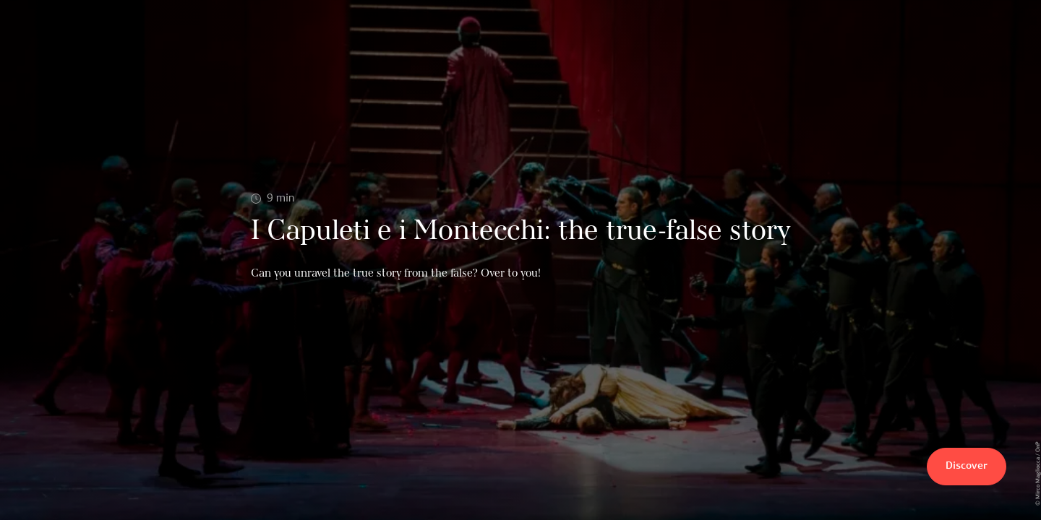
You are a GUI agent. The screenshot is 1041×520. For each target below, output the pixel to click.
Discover (967, 466)
